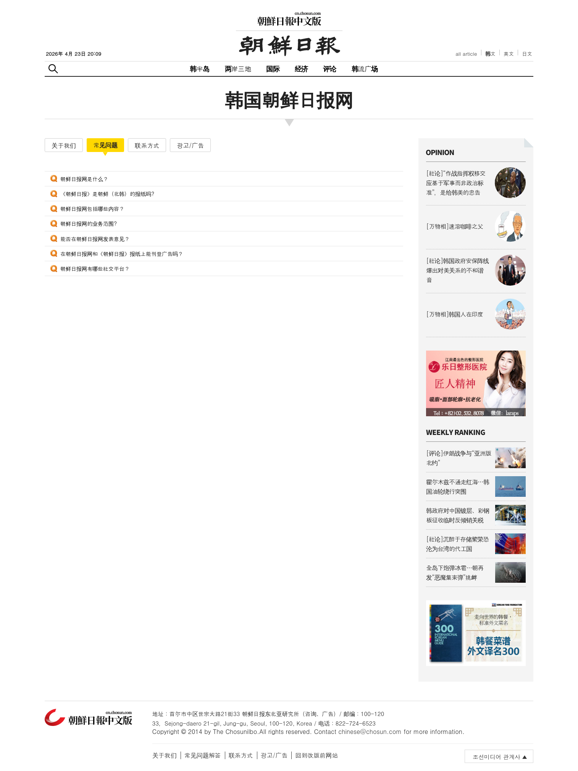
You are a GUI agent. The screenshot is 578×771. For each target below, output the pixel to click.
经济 (301, 68)
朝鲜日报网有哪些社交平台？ (95, 268)
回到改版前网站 (316, 755)
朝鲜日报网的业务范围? (88, 223)
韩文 (490, 53)
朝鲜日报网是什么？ (84, 178)
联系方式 (241, 755)
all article (466, 53)
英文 (509, 53)
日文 (527, 53)
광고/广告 (274, 755)
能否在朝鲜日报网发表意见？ (95, 238)
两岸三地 (238, 68)
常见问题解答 (202, 755)
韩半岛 (200, 68)
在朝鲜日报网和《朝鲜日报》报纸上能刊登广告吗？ (121, 253)
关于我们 (164, 755)
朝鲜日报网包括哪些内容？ (92, 208)
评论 (329, 68)
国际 (272, 68)
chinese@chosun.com (370, 731)
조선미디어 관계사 (496, 757)
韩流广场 (365, 68)
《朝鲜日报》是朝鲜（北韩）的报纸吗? (107, 193)
